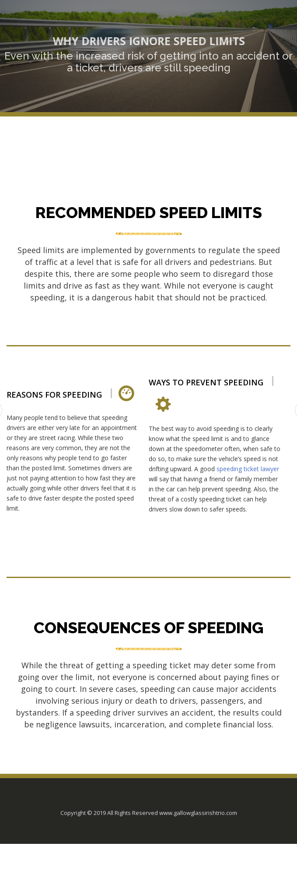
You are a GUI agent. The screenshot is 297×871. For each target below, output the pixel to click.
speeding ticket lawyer (248, 469)
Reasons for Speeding (54, 394)
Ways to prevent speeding (206, 382)
